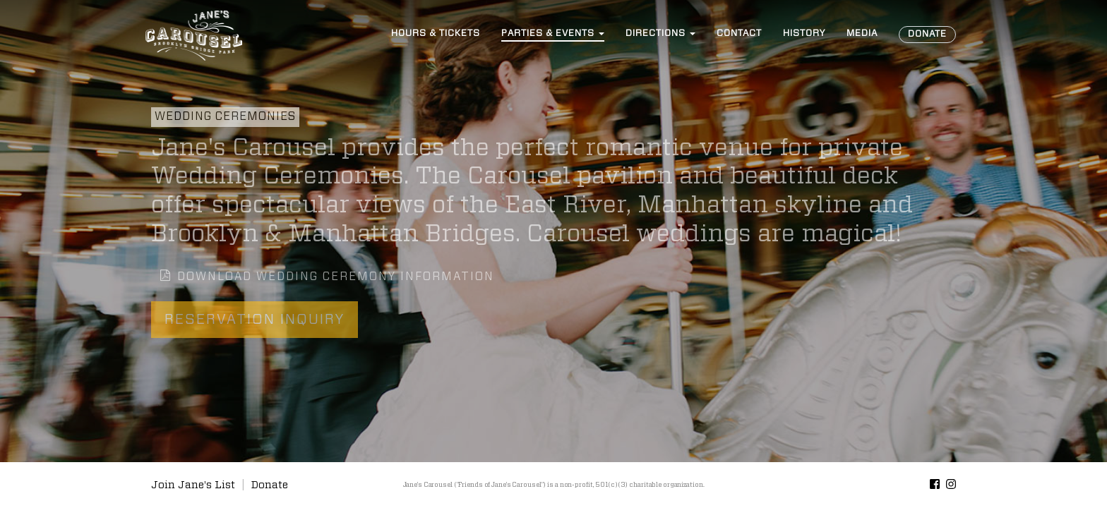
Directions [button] (660, 33)
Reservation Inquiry (254, 320)
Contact (739, 33)
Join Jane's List (193, 485)
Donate (927, 34)
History (804, 33)
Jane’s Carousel (193, 35)
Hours (435, 33)
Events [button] (552, 33)
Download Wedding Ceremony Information (327, 276)
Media (862, 33)
